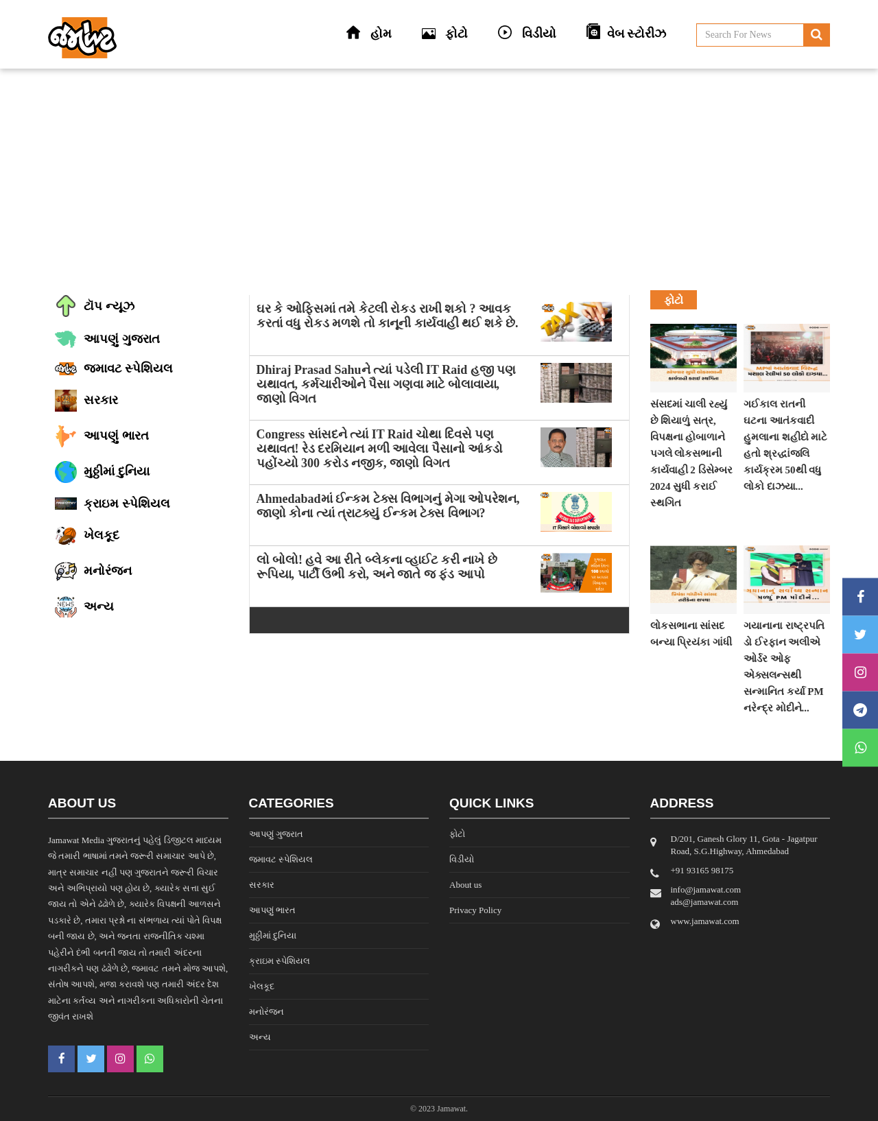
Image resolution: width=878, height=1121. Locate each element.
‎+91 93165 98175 (702, 870)
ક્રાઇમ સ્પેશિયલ (279, 961)
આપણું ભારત (272, 910)
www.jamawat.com (705, 921)
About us (465, 885)
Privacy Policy (475, 910)
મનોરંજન (266, 1011)
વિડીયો (461, 859)
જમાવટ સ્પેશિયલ (281, 859)
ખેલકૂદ (261, 986)
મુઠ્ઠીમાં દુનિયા (272, 935)
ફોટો (457, 834)
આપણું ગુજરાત (276, 834)
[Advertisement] (439, 178)
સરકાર (261, 885)
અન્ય (260, 1037)
